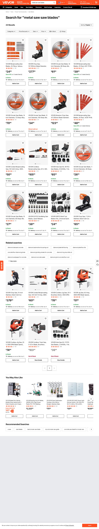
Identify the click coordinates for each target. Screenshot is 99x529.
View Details (38, 360)
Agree (89, 525)
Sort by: (83, 25)
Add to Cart (15, 83)
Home (7, 12)
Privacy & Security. (69, 525)
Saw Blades (31, 12)
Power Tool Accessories (21, 12)
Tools (12, 12)
